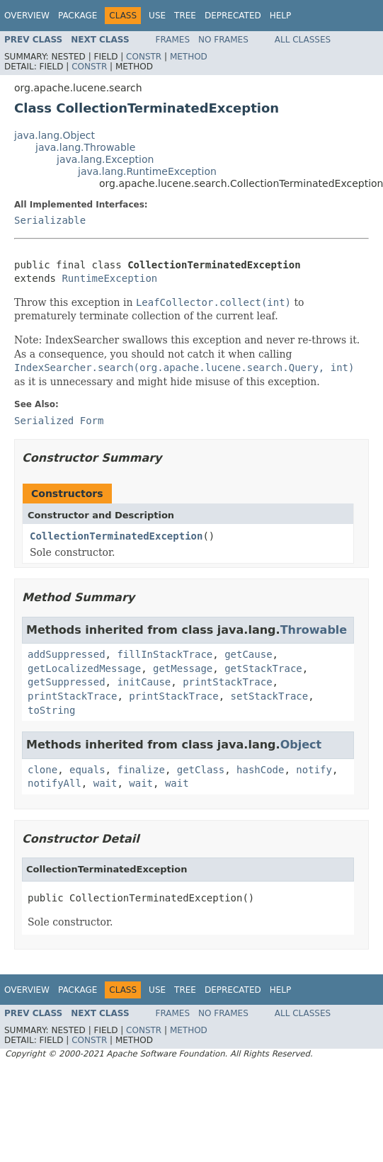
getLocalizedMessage (84, 668)
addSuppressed (66, 654)
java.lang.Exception (105, 159)
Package (77, 16)
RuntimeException (109, 278)
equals (87, 769)
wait (105, 783)
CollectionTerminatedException (116, 536)
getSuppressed (66, 682)
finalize (140, 769)
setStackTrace (270, 696)
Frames (173, 40)
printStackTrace (227, 682)
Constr (143, 57)
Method (188, 57)
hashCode (260, 769)
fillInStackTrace (164, 654)
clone (42, 769)
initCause (144, 682)
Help (281, 16)
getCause (248, 654)
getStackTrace (263, 668)
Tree (185, 16)
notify (314, 769)
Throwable (314, 630)
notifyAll (54, 783)
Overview (27, 16)
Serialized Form (58, 420)
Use (157, 16)
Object (301, 744)
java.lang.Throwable (85, 147)
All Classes (303, 40)
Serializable (50, 220)
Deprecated (233, 16)
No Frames (223, 40)
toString (51, 710)
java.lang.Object (54, 135)
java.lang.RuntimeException (147, 171)
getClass (200, 769)
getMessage (182, 668)
